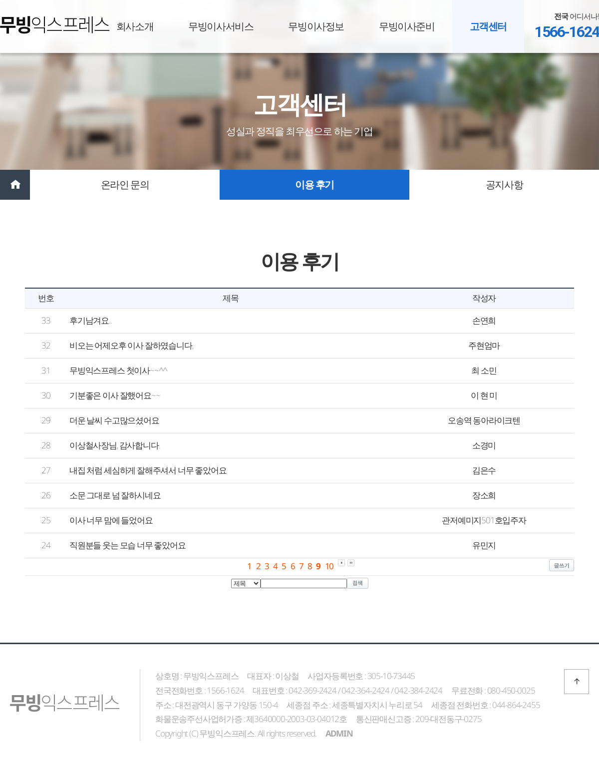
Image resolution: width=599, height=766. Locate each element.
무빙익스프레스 (55, 25)
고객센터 (488, 26)
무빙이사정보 (316, 26)
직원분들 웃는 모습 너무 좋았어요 (127, 545)
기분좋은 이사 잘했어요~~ (114, 395)
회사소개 (134, 26)
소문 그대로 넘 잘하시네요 (114, 495)
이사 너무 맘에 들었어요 (111, 520)
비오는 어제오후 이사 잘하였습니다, (131, 345)
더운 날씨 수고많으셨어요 (114, 420)
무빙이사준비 (407, 26)
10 (329, 566)
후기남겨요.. (90, 320)
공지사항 (504, 184)
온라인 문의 (125, 184)
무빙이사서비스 (220, 26)
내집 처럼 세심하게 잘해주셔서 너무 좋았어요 (147, 470)
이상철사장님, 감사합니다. (114, 445)
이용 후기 (314, 184)
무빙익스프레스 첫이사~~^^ (118, 370)
